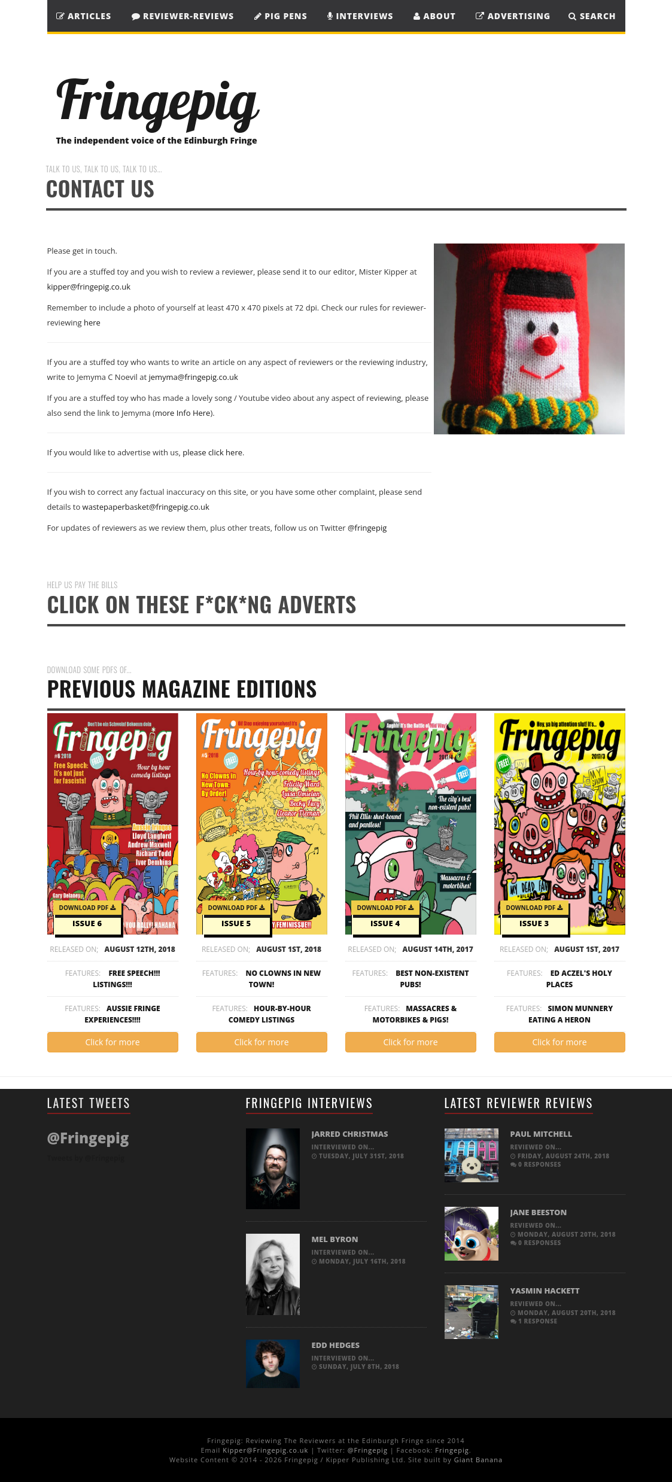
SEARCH (592, 16)
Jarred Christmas (350, 1133)
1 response (534, 1321)
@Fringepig (368, 1450)
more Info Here (183, 412)
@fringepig (367, 527)
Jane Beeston (538, 1212)
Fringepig (452, 1450)
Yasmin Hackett (545, 1290)
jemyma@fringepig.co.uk (193, 377)
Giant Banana (478, 1459)
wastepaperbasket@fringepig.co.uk (146, 506)
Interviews (360, 16)
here (92, 322)
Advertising (513, 16)
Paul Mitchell (541, 1133)
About (434, 16)
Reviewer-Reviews (183, 16)
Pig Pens (281, 16)
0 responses (535, 1164)
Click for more (112, 1042)
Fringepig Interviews (309, 1103)
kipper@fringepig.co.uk (89, 286)
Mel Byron (335, 1239)
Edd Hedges (336, 1345)
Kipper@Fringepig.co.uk (265, 1450)
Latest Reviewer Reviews (519, 1103)
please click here (212, 452)
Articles (83, 16)
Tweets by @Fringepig (85, 1158)
